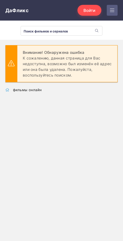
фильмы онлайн (27, 90)
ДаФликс (17, 10)
